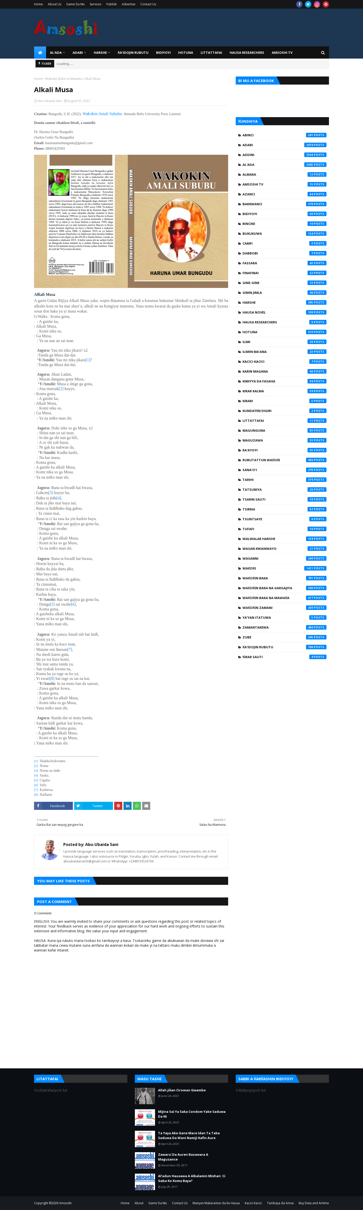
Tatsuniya (284, 489)
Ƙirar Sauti (284, 657)
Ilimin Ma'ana (284, 351)
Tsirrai (284, 509)
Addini (284, 154)
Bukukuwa (284, 233)
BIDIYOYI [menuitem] (163, 52)
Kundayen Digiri (284, 410)
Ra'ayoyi (284, 450)
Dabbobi (284, 253)
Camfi (284, 243)
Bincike (284, 223)
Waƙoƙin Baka (284, 578)
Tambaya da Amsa (280, 1203)
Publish (111, 4)
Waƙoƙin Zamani (284, 607)
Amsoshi (65, 1203)
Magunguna (284, 430)
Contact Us (148, 4)
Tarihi (284, 479)
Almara (284, 174)
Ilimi (284, 342)
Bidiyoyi (284, 214)
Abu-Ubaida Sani (50, 101)
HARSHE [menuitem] (100, 52)
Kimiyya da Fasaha (284, 381)
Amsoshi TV (284, 184)
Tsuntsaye (284, 519)
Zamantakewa (284, 627)
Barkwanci (284, 204)
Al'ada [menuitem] (56, 52)
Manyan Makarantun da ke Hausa (216, 1203)
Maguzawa (284, 440)
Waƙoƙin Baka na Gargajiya (284, 588)
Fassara (284, 263)
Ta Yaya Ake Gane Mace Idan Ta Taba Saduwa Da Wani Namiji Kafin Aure (189, 1135)
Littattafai (284, 420)
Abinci (284, 135)
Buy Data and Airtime (314, 1203)
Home (38, 4)
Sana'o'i (284, 470)
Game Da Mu (75, 4)
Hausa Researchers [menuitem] (247, 52)
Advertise (128, 4)
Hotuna (284, 332)
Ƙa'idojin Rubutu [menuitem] (133, 52)
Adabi (284, 145)
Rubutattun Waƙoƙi (284, 460)
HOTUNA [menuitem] (185, 52)
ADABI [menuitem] (78, 52)
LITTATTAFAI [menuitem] (211, 52)
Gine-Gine (284, 282)
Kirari (284, 401)
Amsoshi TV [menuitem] (282, 52)
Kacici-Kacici (284, 361)
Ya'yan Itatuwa (284, 617)
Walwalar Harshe (284, 538)
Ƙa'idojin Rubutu (284, 647)
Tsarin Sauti (284, 499)
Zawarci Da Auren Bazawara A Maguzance (183, 1157)
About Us (54, 4)
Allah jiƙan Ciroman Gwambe (182, 1090)
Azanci (284, 194)
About (139, 1203)
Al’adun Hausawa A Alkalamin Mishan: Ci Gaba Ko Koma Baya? (191, 1178)
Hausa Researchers (284, 322)
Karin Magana (284, 371)
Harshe (284, 302)
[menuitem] (40, 52)
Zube (284, 637)
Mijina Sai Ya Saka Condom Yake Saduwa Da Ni (192, 1114)
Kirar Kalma (284, 391)
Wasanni (284, 558)
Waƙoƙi (284, 568)
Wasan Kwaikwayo (284, 548)
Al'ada (284, 164)
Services (95, 4)
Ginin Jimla (284, 292)
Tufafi (284, 529)
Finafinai (284, 273)
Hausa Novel (284, 312)
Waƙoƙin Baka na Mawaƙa (63, 78)
